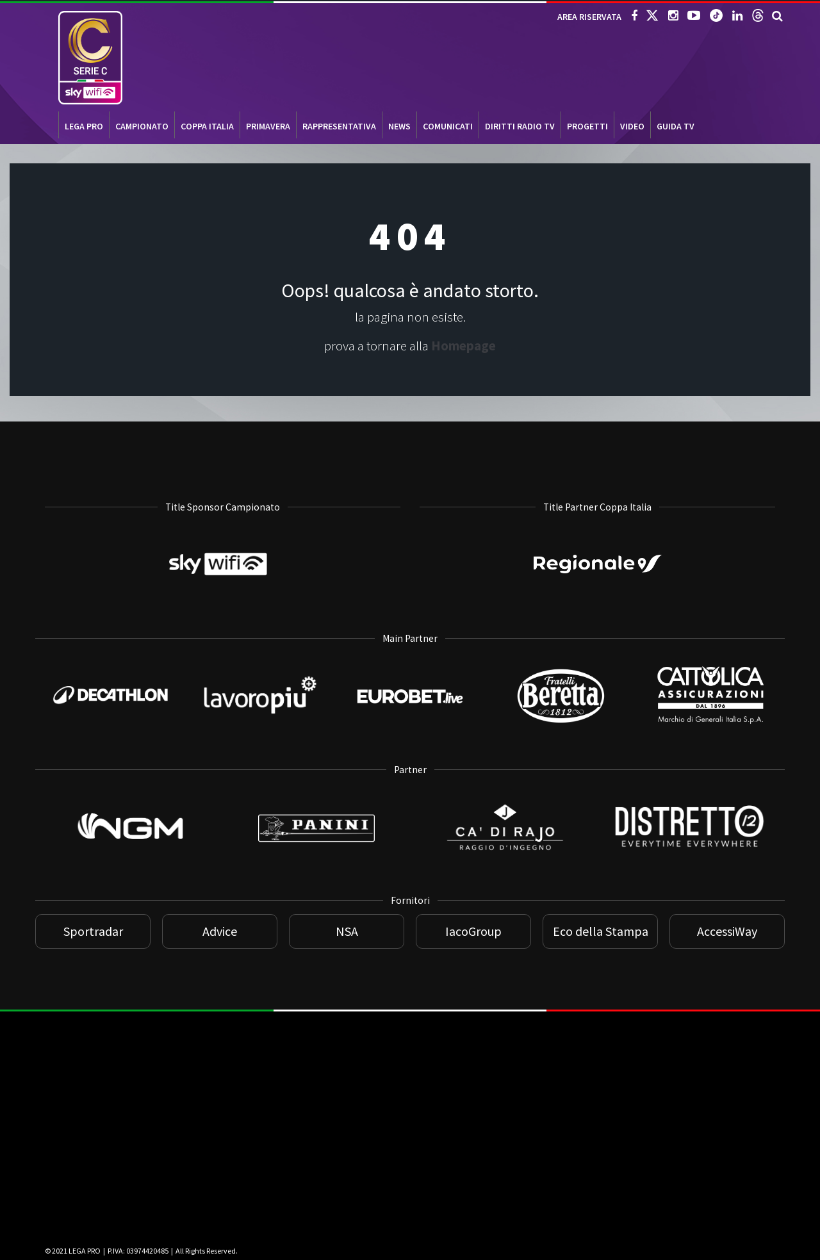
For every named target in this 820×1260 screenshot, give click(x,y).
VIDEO (632, 126)
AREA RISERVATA (589, 16)
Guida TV (675, 126)
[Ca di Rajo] (503, 870)
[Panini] (316, 870)
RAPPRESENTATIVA (339, 126)
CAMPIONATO (141, 126)
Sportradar (93, 931)
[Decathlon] (110, 711)
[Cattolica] (709, 732)
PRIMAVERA (268, 126)
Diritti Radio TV (520, 126)
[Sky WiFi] (223, 608)
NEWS (399, 126)
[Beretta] (560, 731)
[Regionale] (597, 580)
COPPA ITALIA (207, 126)
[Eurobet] (410, 712)
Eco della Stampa (600, 931)
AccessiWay (727, 931)
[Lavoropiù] (260, 723)
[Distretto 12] (691, 854)
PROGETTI (587, 126)
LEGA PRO (84, 126)
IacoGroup (473, 931)
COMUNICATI (448, 126)
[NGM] (129, 870)
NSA (347, 931)
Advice (219, 931)
